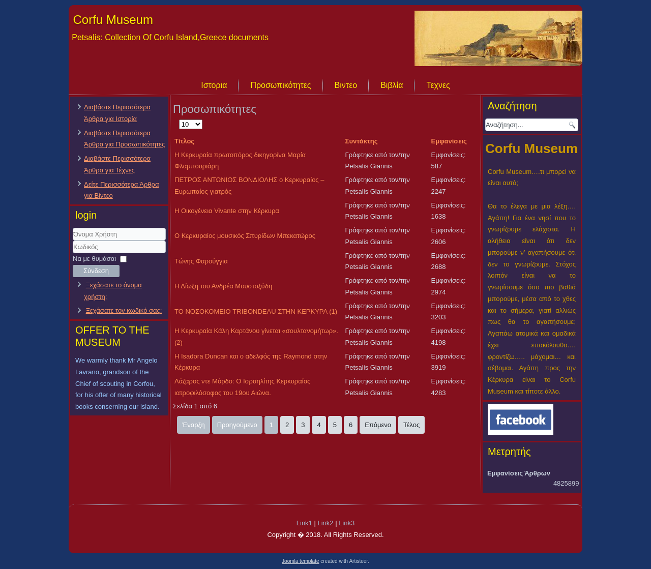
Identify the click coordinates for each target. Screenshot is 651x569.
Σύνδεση (96, 271)
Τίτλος (184, 141)
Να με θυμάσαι (94, 258)
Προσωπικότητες (280, 85)
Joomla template (300, 561)
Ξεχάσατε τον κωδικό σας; (124, 310)
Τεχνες (438, 85)
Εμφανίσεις (449, 141)
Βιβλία (391, 85)
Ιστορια (214, 85)
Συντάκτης (361, 141)
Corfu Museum (113, 19)
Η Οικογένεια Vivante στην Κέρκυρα (226, 211)
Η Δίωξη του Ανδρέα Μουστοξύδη (223, 286)
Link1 (304, 523)
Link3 (346, 523)
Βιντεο (346, 85)
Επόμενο (378, 425)
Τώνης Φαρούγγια (201, 261)
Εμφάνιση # (179, 118)
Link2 (325, 523)
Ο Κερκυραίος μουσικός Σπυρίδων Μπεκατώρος (244, 235)
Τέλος (411, 425)
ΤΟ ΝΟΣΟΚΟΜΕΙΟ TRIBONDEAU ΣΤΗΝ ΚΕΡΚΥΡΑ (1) (255, 311)
